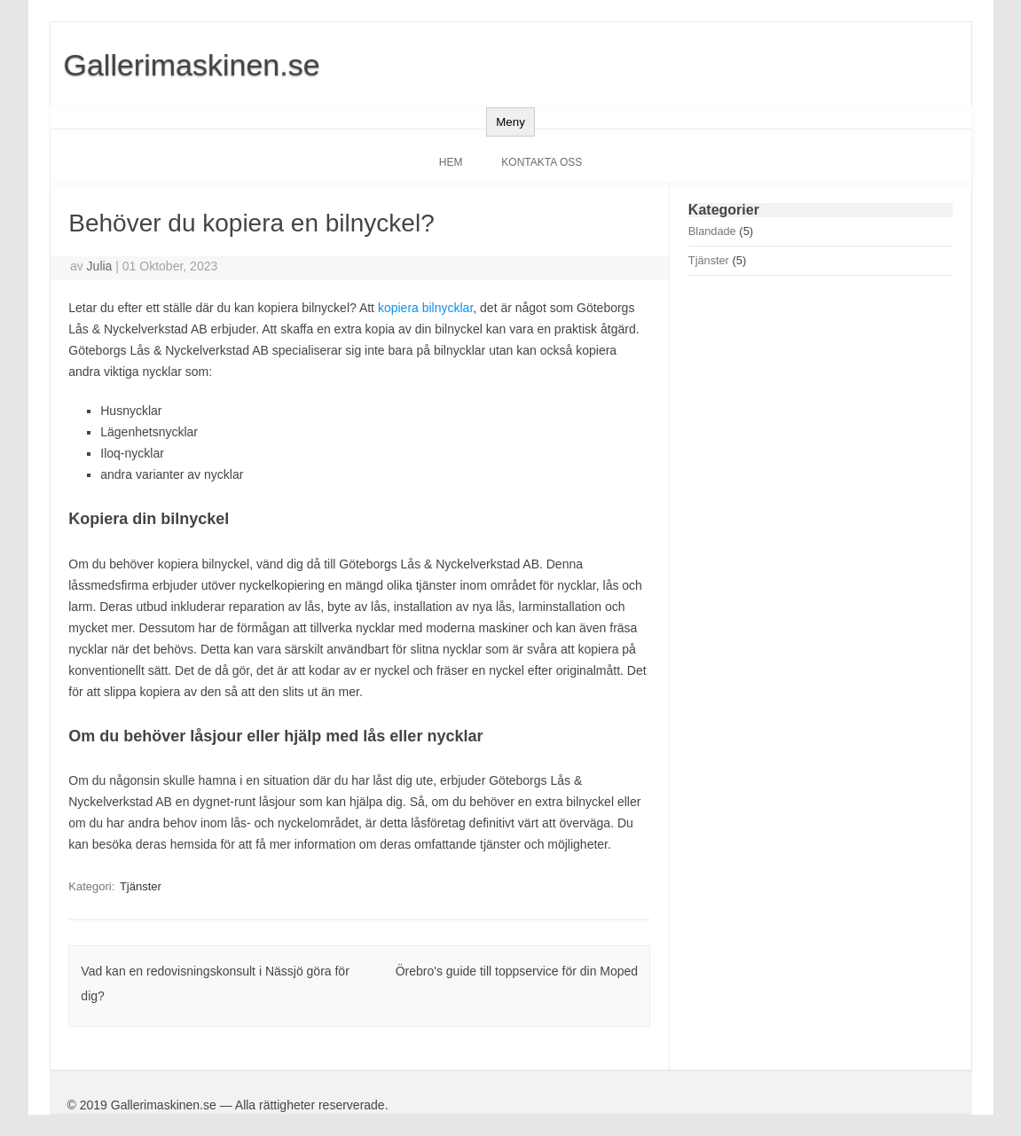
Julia (100, 266)
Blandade (712, 231)
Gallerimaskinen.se (192, 65)
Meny (510, 122)
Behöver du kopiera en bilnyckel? (251, 223)
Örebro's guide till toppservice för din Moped (517, 971)
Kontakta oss (541, 162)
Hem (451, 162)
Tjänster (140, 886)
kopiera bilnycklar (425, 308)
